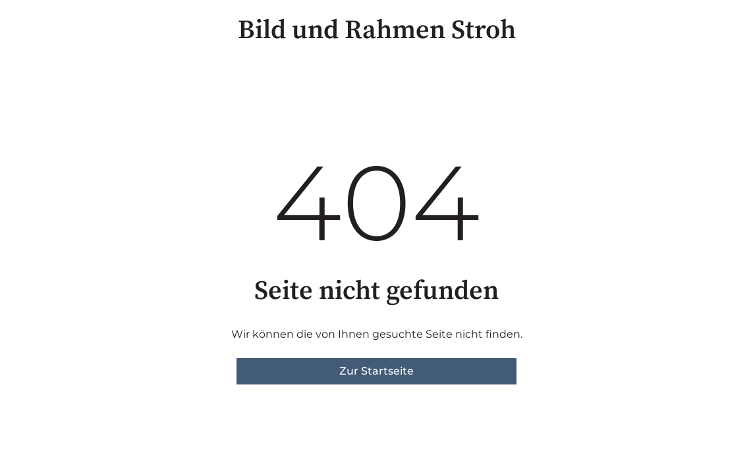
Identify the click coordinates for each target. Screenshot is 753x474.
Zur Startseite (376, 371)
